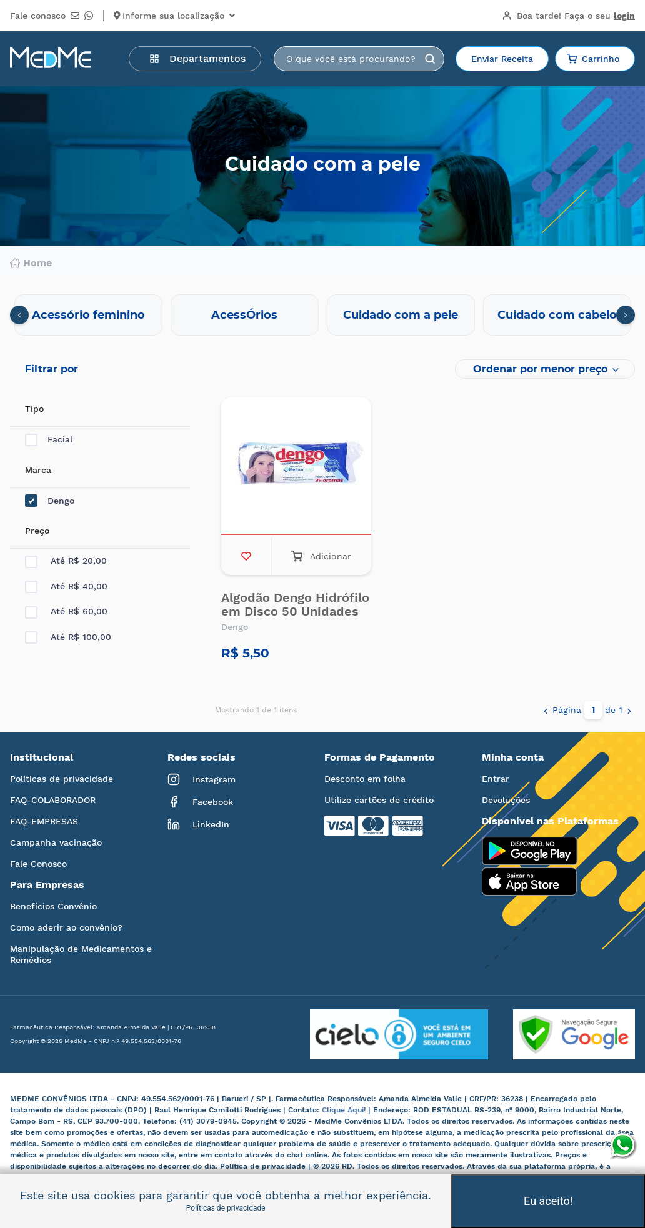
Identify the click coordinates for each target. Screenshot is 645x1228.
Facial (48, 439)
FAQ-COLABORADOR (53, 800)
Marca (38, 470)
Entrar (495, 779)
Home (31, 263)
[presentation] (19, 315)
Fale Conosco (38, 864)
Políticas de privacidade (61, 779)
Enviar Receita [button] (502, 59)
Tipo (34, 409)
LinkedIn (198, 824)
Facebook (200, 802)
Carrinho (593, 59)
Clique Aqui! (345, 1110)
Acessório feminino (88, 315)
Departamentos (197, 58)
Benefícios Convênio (53, 906)
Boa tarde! (568, 15)
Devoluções (506, 800)
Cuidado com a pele (400, 315)
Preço (37, 531)
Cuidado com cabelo (557, 315)
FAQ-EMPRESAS (44, 821)
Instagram (202, 779)
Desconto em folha (365, 779)
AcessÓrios (244, 315)
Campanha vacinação (56, 842)
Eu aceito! (548, 1200)
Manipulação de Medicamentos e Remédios (81, 954)
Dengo (49, 500)
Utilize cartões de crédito (379, 800)
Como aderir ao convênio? (66, 927)
